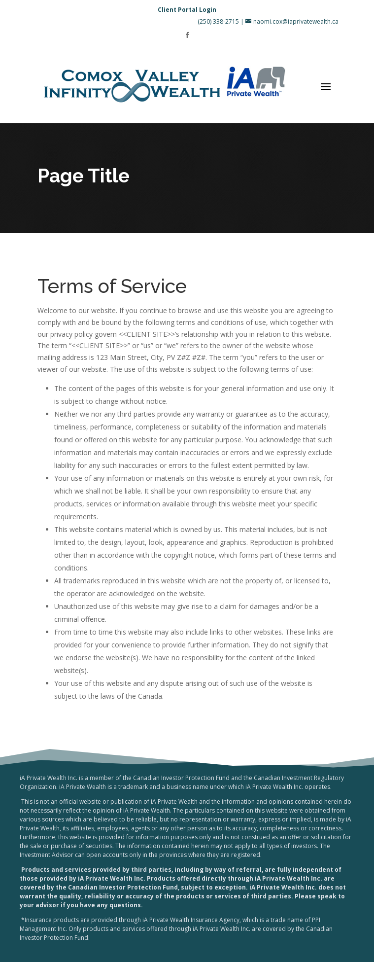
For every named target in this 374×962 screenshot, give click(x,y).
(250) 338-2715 (218, 21)
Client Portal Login (187, 9)
